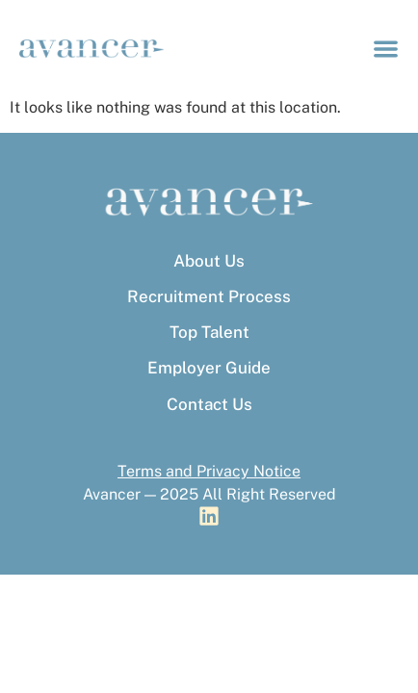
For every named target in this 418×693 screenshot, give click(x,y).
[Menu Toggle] (386, 49)
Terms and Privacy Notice (209, 471)
